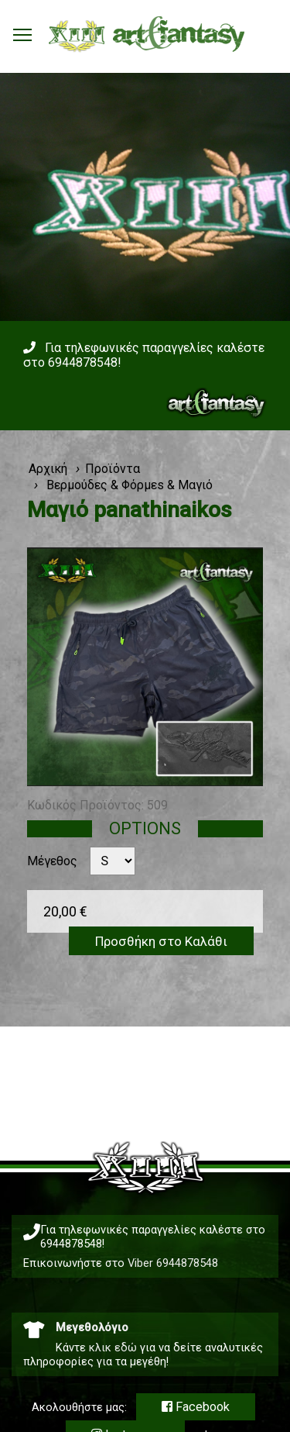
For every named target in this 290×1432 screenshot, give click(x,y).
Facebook (196, 1406)
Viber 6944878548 (173, 1263)
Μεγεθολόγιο (92, 1327)
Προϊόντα (112, 468)
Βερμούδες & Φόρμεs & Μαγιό (128, 485)
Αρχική (48, 468)
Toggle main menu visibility (23, 30)
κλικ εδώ (113, 1347)
